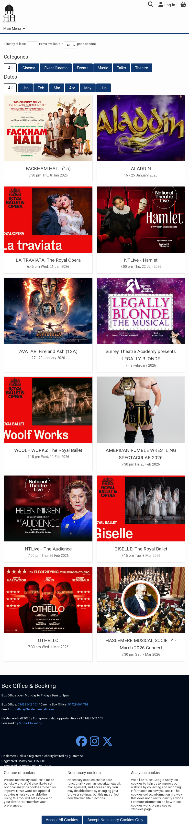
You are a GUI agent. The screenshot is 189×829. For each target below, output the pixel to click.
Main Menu (14, 29)
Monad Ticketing (30, 723)
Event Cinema (55, 68)
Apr (72, 88)
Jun (103, 88)
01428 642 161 (28, 704)
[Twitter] (107, 741)
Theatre (141, 68)
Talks (121, 68)
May (87, 88)
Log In (166, 4)
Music (103, 68)
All (10, 68)
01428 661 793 (78, 704)
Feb (41, 88)
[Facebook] (81, 741)
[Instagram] (94, 741)
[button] (150, 5)
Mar (57, 88)
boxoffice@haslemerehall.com (32, 709)
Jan (25, 88)
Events (83, 68)
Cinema (28, 68)
